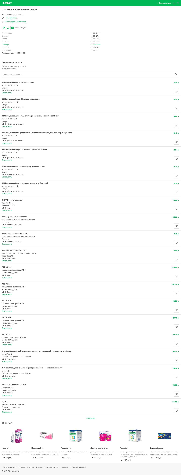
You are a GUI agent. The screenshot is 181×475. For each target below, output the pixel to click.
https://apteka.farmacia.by (16, 21)
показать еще (90, 418)
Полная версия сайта (78, 467)
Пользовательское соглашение (56, 467)
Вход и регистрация (9, 467)
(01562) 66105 (11, 18)
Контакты (30, 467)
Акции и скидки (18, 28)
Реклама (22, 467)
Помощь (39, 467)
